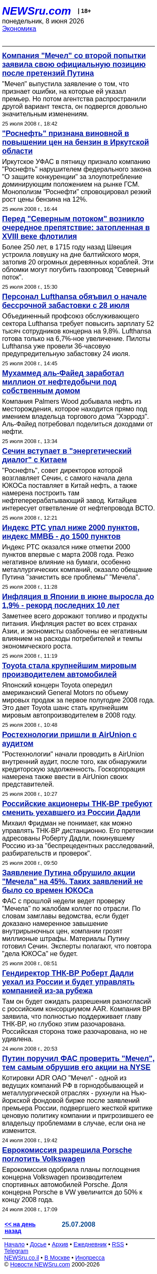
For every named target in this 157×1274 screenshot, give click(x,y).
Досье (38, 1244)
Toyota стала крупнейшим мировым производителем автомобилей (69, 670)
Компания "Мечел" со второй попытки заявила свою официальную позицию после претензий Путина (74, 64)
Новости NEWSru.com (40, 1264)
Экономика (19, 28)
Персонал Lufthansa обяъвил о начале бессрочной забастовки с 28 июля (74, 301)
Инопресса (90, 1257)
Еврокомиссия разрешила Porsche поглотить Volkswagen (67, 1154)
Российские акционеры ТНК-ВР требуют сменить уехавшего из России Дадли (77, 808)
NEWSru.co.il (21, 1257)
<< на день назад (20, 1227)
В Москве (57, 1257)
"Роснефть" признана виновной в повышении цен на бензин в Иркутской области (75, 142)
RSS (118, 1244)
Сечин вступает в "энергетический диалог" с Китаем (66, 455)
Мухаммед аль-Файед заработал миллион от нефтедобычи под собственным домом (63, 382)
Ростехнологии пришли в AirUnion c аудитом (69, 739)
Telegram (16, 1251)
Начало (14, 1244)
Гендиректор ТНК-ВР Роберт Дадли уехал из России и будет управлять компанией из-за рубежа (68, 982)
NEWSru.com (36, 11)
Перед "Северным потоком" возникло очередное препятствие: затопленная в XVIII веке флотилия (76, 228)
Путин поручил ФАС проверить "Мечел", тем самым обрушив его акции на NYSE (78, 1062)
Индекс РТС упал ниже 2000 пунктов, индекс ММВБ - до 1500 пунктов (70, 532)
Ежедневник (90, 1244)
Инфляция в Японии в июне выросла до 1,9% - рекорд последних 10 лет (78, 601)
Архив (60, 1244)
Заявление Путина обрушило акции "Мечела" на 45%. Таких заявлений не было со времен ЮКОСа (72, 882)
